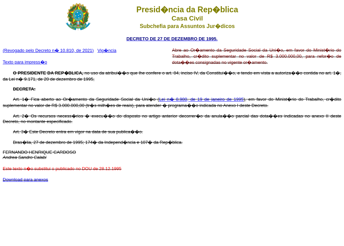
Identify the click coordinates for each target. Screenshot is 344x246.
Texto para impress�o (25, 62)
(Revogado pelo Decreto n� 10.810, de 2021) (48, 50)
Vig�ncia (107, 50)
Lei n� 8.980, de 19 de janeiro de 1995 (201, 99)
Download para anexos (25, 179)
